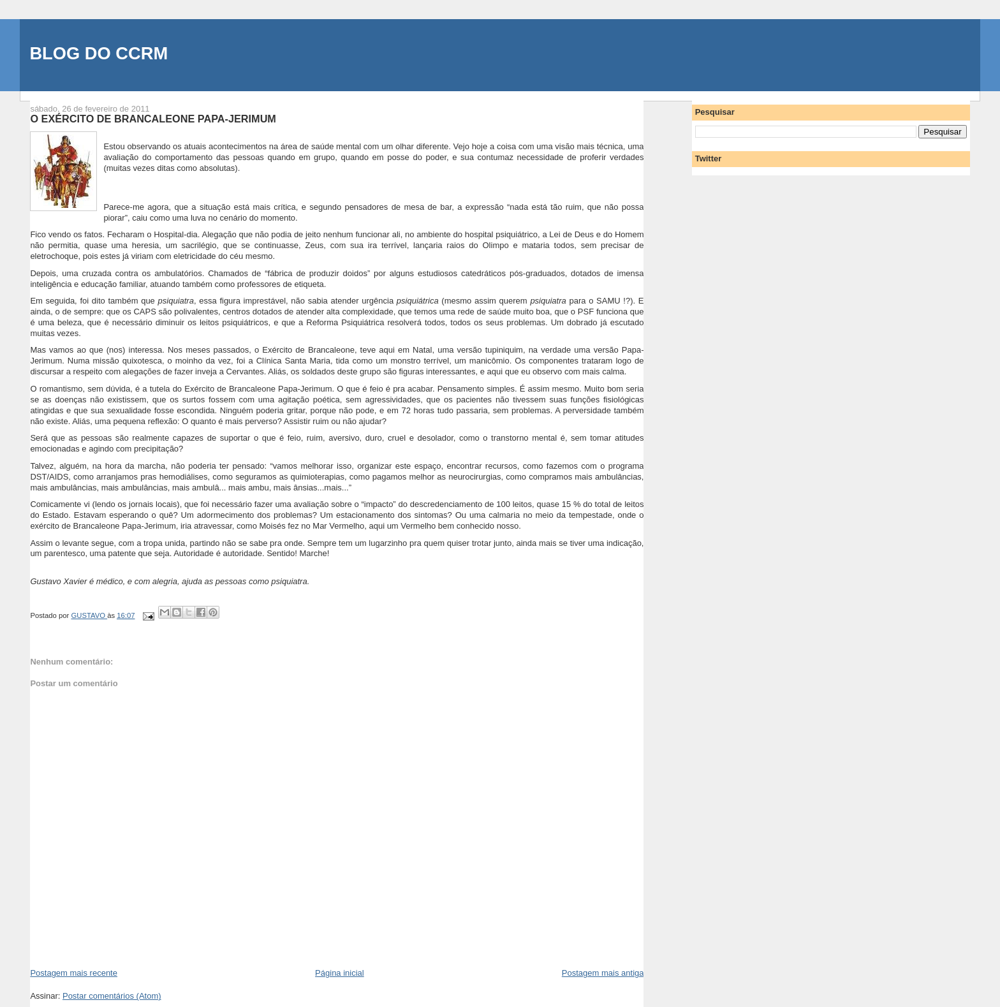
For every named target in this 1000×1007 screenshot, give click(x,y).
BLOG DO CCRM (98, 53)
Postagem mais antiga (603, 973)
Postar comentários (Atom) (111, 996)
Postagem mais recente (73, 973)
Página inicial (339, 973)
